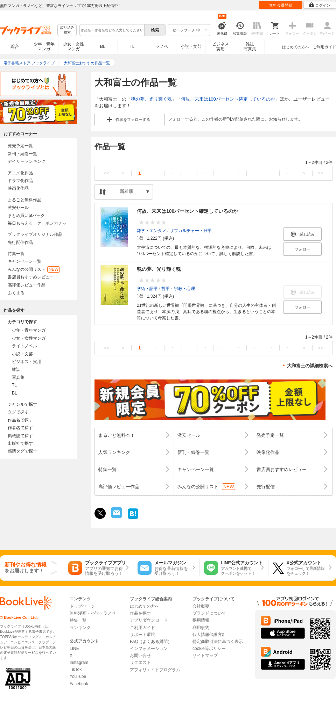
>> (320, 173)
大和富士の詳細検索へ (309, 365)
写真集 (18, 377)
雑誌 (16, 369)
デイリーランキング (27, 161)
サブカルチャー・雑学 (191, 230)
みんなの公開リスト (34, 269)
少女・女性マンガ (73, 46)
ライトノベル (24, 345)
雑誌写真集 (250, 46)
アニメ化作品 (20, 173)
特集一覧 (16, 253)
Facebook (79, 683)
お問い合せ (140, 655)
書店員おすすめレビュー (31, 277)
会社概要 (200, 606)
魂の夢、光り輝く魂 (151, 99)
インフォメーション (149, 648)
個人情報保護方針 (209, 634)
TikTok (76, 669)
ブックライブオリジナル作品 (35, 234)
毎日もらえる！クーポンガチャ (37, 223)
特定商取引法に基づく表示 (217, 641)
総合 (14, 46)
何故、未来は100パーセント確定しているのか (228, 99)
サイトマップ (205, 655)
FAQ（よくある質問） (151, 641)
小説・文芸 (191, 46)
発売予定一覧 (20, 145)
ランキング (80, 627)
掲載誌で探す (20, 435)
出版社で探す (20, 443)
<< (106, 173)
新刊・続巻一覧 (22, 153)
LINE (74, 648)
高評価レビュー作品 (27, 285)
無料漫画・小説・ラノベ (93, 613)
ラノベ (161, 46)
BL (103, 46)
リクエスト (140, 662)
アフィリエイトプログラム (155, 669)
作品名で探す (20, 420)
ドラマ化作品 (20, 180)
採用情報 (200, 620)
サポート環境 (142, 634)
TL (132, 46)
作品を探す (140, 613)
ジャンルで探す (22, 404)
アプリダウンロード (149, 620)
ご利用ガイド (324, 47)
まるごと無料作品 (24, 199)
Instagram (79, 662)
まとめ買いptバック (26, 215)
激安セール (18, 207)
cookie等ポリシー (209, 648)
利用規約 (200, 627)
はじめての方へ (295, 47)
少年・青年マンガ (44, 46)
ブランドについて (209, 613)
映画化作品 (18, 188)
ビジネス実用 (220, 46)
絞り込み (67, 30)
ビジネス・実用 (26, 361)
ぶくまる (16, 292)
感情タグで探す (22, 451)
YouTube (78, 676)
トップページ (82, 606)
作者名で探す (20, 427)
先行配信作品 (20, 242)
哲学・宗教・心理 (178, 288)
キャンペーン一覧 (24, 261)
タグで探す (18, 412)
